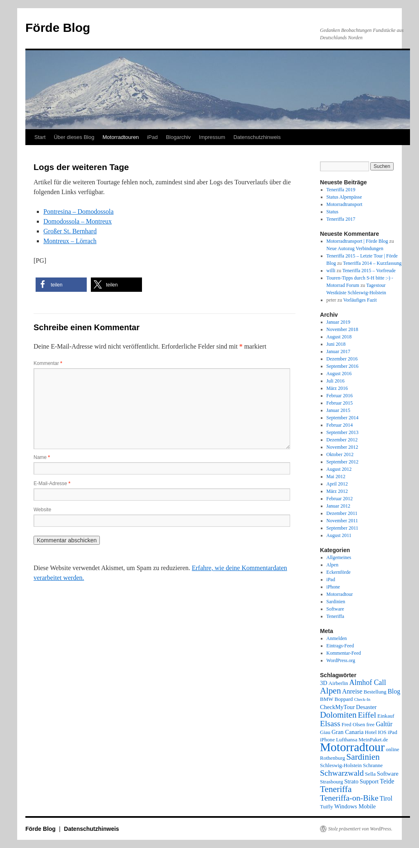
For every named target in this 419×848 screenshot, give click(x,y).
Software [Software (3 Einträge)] (388, 773)
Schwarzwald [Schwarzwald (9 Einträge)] (342, 772)
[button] (61, 284)
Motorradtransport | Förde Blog (357, 241)
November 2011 (342, 521)
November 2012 (342, 447)
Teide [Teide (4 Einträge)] (387, 781)
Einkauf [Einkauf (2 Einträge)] (385, 716)
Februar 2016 (340, 395)
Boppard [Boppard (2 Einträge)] (344, 699)
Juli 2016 (336, 381)
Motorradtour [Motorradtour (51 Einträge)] (352, 747)
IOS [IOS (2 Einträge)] (382, 732)
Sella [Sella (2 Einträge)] (370, 774)
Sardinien (336, 601)
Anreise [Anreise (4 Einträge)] (352, 691)
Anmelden (337, 638)
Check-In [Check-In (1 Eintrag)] (362, 699)
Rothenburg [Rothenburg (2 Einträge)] (332, 758)
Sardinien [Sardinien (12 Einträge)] (363, 757)
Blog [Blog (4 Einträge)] (393, 691)
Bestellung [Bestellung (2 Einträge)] (375, 692)
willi (331, 270)
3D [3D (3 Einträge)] (323, 683)
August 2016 (339, 373)
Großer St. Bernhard (70, 231)
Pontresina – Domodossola (78, 211)
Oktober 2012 (340, 454)
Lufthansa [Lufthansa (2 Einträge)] (346, 739)
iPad (152, 137)
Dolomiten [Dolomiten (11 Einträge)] (338, 715)
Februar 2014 (340, 425)
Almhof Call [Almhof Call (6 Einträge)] (367, 682)
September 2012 (342, 462)
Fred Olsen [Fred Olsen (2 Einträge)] (353, 724)
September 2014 (342, 418)
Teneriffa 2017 (341, 219)
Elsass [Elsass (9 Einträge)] (330, 723)
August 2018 (339, 337)
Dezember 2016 (342, 359)
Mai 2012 (336, 476)
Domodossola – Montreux (77, 221)
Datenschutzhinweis (257, 137)
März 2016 (337, 388)
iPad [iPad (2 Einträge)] (392, 732)
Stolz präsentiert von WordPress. (360, 829)
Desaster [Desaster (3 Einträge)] (366, 707)
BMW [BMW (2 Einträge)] (326, 699)
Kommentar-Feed (344, 653)
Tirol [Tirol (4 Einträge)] (386, 798)
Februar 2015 (340, 403)
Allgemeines (339, 557)
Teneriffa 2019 (341, 189)
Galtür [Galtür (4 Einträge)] (384, 723)
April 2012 (337, 484)
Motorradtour (340, 594)
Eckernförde (339, 572)
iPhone (333, 587)
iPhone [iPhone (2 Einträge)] (327, 739)
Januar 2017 (338, 351)
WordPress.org (341, 660)
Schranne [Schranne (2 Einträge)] (373, 765)
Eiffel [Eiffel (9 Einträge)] (367, 714)
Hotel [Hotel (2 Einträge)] (371, 732)
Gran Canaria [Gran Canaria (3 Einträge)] (347, 732)
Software (335, 609)
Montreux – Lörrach (70, 240)
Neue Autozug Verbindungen (355, 248)
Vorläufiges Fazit (360, 300)
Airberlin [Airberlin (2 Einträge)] (338, 683)
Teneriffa (336, 616)
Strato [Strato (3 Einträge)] (351, 781)
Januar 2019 (338, 322)
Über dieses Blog (74, 137)
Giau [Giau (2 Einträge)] (325, 732)
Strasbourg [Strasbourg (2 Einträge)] (331, 782)
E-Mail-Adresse (52, 483)
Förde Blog (57, 27)
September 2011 (342, 528)
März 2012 (337, 491)
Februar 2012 (340, 498)
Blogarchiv (178, 137)
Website (42, 509)
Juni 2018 (336, 344)
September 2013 (342, 432)
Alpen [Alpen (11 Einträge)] (330, 691)
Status (332, 212)
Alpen (332, 565)
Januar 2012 (338, 506)
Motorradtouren (120, 137)
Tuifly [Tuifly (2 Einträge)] (326, 806)
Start (39, 137)
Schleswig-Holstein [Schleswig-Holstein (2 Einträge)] (341, 765)
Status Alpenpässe (344, 197)
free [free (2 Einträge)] (370, 724)
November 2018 (342, 329)
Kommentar (48, 363)
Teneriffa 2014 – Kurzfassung (372, 263)
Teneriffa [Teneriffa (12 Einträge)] (335, 789)
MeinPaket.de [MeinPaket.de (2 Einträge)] (373, 739)
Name (42, 457)
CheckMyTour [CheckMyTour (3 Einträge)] (337, 707)
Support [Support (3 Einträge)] (369, 781)
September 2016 (342, 366)
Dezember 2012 (342, 440)
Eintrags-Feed (340, 646)
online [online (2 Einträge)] (392, 749)
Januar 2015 (338, 410)
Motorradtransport (345, 204)
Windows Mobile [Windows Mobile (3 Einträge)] (355, 806)
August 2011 (339, 535)
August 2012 (339, 469)
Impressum (212, 137)
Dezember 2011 (342, 513)
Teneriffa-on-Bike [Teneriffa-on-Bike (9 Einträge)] (349, 797)
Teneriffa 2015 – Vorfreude (369, 270)
